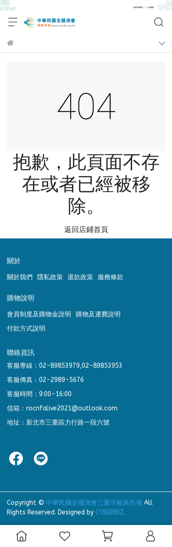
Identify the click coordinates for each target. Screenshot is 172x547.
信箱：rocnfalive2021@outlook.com (62, 408)
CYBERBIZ (109, 512)
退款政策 (80, 277)
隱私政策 (50, 277)
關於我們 (20, 277)
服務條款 (110, 277)
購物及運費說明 (98, 314)
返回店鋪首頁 (86, 229)
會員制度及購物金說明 (39, 314)
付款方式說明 (26, 328)
